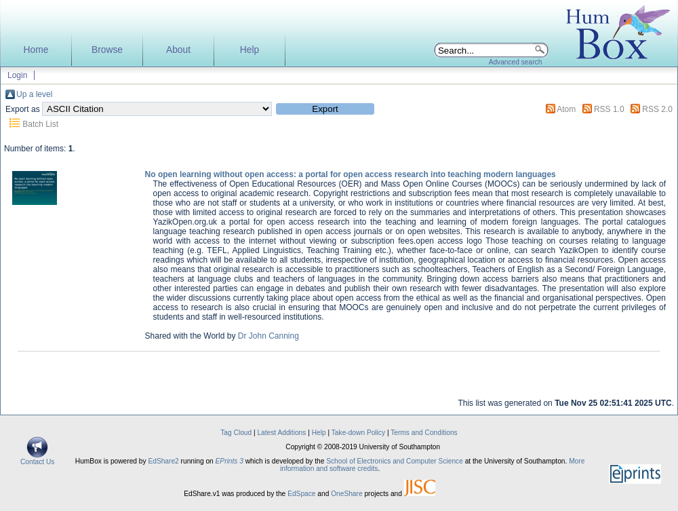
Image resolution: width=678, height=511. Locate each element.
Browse (107, 50)
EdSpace (301, 493)
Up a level (34, 94)
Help (249, 50)
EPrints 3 (229, 461)
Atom (566, 109)
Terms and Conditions (424, 432)
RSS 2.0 (657, 109)
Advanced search (515, 62)
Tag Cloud (236, 432)
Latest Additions (281, 432)
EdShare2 (163, 461)
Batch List (40, 124)
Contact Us (37, 459)
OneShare (346, 493)
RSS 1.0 (609, 109)
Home (36, 50)
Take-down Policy (358, 432)
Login (17, 75)
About (178, 50)
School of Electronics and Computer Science (394, 461)
